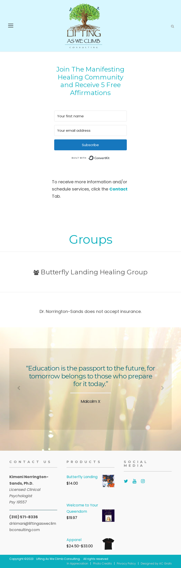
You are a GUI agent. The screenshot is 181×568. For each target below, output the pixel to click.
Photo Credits (102, 563)
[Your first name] (90, 116)
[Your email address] (90, 130)
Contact (118, 189)
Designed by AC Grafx (156, 563)
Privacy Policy (126, 563)
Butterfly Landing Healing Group (90, 272)
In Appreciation (77, 563)
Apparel (74, 539)
